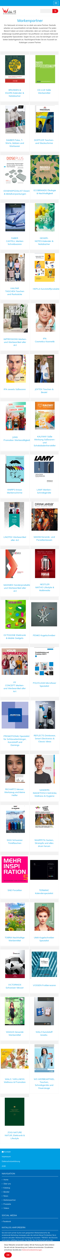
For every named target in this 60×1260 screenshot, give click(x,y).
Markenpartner (9, 1200)
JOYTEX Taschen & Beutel (44, 391)
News (5, 1196)
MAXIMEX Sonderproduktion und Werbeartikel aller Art (18, 588)
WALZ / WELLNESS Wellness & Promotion (15, 1080)
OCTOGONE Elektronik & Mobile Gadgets (15, 636)
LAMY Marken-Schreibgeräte (44, 491)
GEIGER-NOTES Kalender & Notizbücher (44, 241)
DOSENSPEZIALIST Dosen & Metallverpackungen (17, 192)
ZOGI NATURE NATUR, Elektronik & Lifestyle (15, 1135)
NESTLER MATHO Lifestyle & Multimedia (44, 587)
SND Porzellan (15, 890)
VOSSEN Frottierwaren (44, 985)
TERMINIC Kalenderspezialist (44, 892)
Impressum (6, 1156)
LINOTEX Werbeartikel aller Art (15, 538)
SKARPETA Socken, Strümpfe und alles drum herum (44, 843)
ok (8, 1255)
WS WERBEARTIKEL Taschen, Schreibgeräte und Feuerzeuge (44, 1083)
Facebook (7, 1221)
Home (5, 1179)
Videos (6, 1208)
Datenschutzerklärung (11, 1161)
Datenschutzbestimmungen (32, 1250)
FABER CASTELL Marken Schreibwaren (14, 241)
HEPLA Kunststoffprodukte (46, 288)
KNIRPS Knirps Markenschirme (14, 491)
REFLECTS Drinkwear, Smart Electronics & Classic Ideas (45, 738)
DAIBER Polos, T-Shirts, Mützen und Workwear (14, 143)
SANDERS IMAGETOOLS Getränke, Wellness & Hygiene (45, 793)
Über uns (7, 1184)
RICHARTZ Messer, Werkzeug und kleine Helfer (14, 792)
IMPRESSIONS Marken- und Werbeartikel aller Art (15, 342)
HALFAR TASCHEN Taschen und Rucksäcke (14, 291)
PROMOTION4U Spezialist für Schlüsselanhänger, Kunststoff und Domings (16, 740)
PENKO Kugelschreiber (44, 635)
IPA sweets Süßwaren (15, 389)
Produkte (7, 1204)
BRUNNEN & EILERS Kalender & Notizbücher (14, 93)
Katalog (6, 1188)
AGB (4, 1166)
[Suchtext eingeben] (46, 11)
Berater (6, 1192)
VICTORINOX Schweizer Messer (15, 986)
